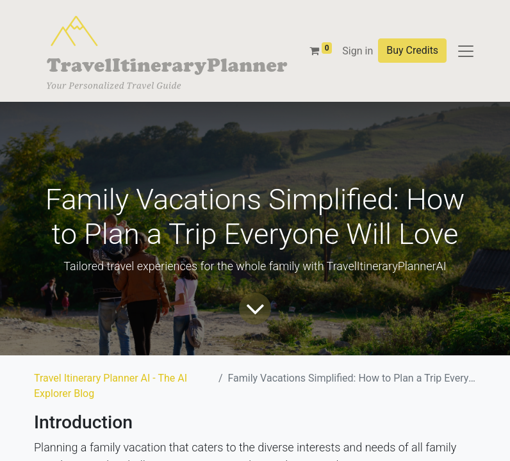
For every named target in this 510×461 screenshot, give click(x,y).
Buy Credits (412, 50)
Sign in (357, 51)
